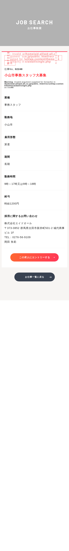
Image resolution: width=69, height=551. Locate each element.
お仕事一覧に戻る (34, 277)
